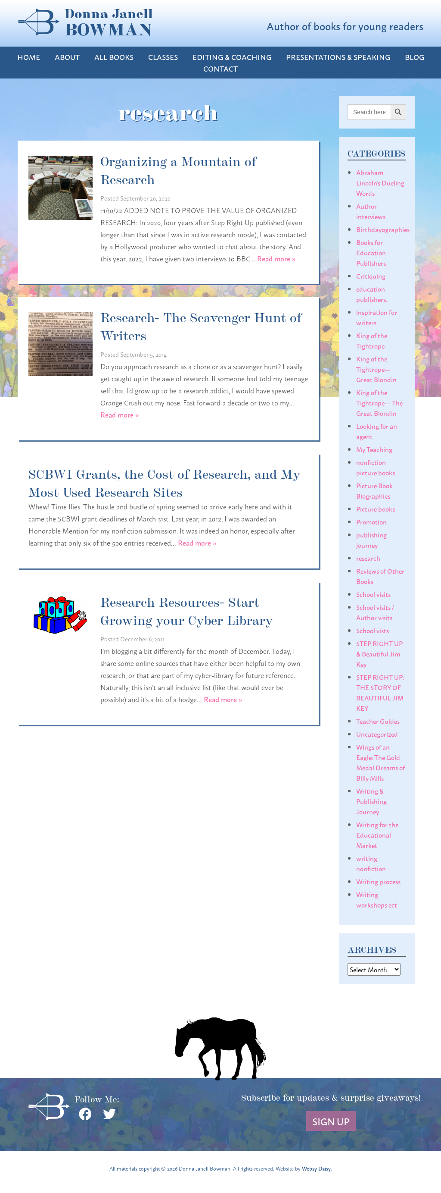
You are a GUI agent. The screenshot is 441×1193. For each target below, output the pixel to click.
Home (28, 57)
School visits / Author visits (375, 612)
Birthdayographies (383, 229)
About (67, 57)
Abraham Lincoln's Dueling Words (380, 182)
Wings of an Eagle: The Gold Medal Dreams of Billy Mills (380, 762)
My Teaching (374, 449)
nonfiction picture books (375, 467)
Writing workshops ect (376, 899)
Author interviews (370, 211)
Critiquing (370, 275)
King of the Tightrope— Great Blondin (376, 368)
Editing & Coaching (232, 57)
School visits (373, 594)
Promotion (371, 521)
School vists (372, 630)
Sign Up (331, 1121)
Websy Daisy (316, 1168)
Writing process (378, 881)
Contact (220, 68)
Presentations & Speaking (338, 57)
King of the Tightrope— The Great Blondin (379, 402)
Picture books (375, 508)
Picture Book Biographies (374, 490)
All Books (114, 57)
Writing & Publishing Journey (371, 800)
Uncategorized (377, 733)
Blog (414, 57)
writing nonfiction (371, 863)
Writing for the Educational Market (377, 834)
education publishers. (371, 293)
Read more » (276, 258)
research (368, 558)
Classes (163, 57)
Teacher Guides (378, 721)
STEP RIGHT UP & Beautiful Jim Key (379, 653)
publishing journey (371, 539)
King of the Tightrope (371, 340)
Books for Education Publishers (371, 252)
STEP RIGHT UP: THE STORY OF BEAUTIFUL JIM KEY (380, 692)
